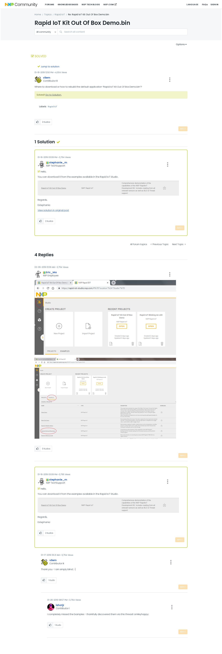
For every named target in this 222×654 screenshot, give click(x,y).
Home (38, 14)
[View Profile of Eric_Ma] (51, 272)
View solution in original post (53, 210)
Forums (49, 4)
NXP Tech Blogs (91, 4)
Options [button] (180, 44)
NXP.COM (108, 4)
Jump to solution (50, 66)
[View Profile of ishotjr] (60, 605)
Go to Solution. (53, 94)
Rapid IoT (60, 14)
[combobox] (122, 32)
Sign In (214, 4)
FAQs (205, 4)
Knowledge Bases (68, 4)
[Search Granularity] (46, 32)
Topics (48, 14)
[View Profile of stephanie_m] (58, 162)
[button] (169, 79)
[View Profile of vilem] (46, 77)
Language (192, 4)
